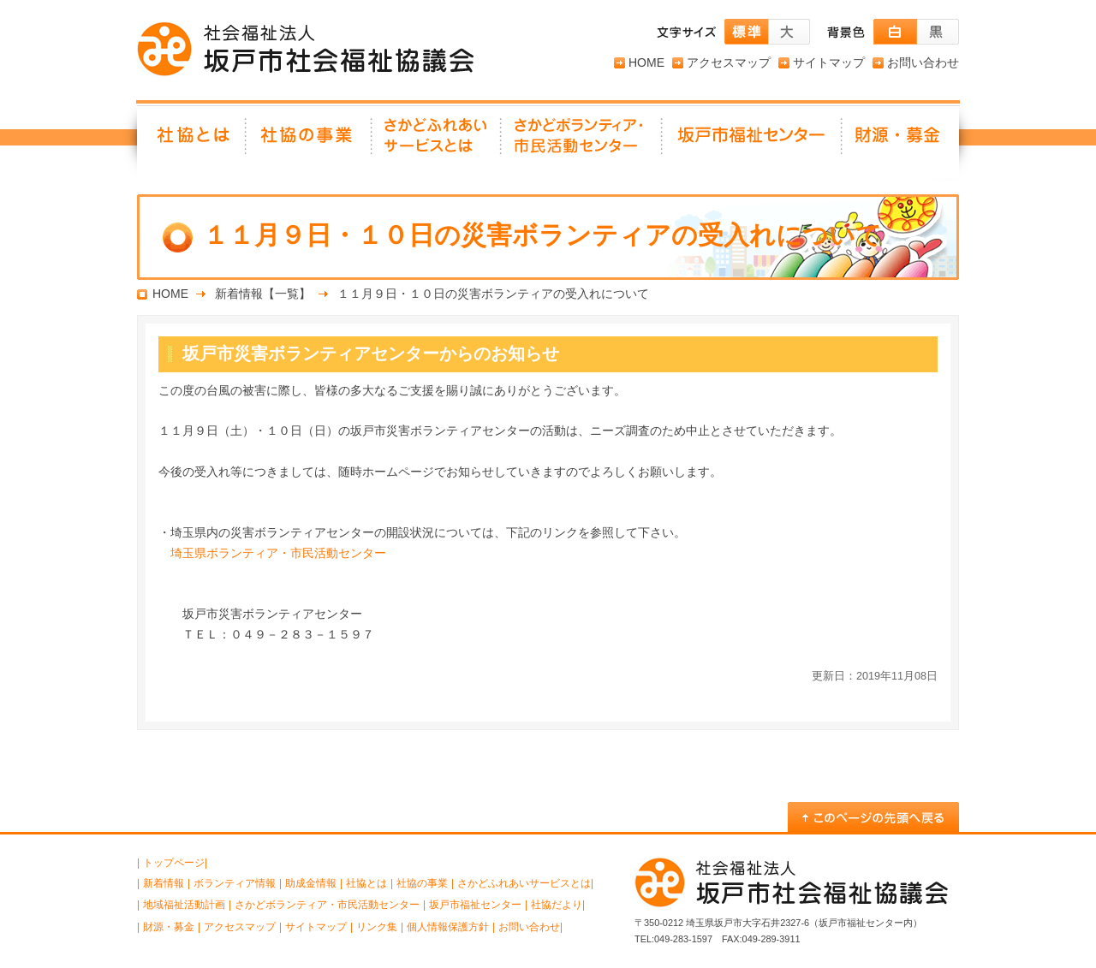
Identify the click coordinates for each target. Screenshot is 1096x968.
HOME (646, 62)
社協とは (192, 141)
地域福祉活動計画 (184, 905)
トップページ (174, 863)
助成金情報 (311, 883)
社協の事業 (309, 141)
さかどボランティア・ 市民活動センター (582, 141)
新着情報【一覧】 (263, 293)
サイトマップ (829, 62)
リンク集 (376, 927)
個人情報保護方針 (448, 927)
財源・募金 (901, 141)
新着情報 (163, 883)
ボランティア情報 (235, 883)
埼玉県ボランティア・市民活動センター (278, 553)
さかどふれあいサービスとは (437, 141)
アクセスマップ (729, 62)
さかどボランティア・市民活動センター (327, 905)
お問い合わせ (923, 62)
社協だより (556, 905)
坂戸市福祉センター (753, 141)
